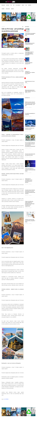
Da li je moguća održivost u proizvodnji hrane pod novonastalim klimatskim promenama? (29, 53)
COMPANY (3, 8)
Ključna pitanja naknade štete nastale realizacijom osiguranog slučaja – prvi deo (30, 91)
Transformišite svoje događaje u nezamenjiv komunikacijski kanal (30, 34)
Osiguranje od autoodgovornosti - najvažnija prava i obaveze (30, 72)
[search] (34, 7)
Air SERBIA (6, 399)
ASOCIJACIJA (8, 8)
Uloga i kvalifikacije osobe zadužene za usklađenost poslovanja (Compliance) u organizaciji (29, 204)
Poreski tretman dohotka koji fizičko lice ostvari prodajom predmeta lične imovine (30, 191)
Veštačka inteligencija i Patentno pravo (28, 63)
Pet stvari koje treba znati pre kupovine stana (30, 154)
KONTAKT (12, 8)
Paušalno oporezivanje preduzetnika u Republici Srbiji (30, 220)
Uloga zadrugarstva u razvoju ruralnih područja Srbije (29, 43)
